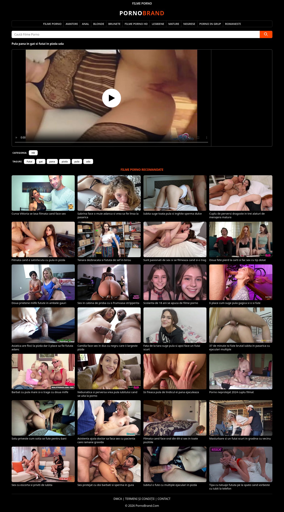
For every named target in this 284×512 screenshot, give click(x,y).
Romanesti (233, 24)
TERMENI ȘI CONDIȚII (139, 499)
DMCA (118, 499)
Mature (173, 24)
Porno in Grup (210, 24)
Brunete (114, 24)
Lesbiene (158, 24)
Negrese (189, 24)
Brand (141, 13)
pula (76, 161)
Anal (85, 24)
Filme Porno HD (136, 24)
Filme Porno (52, 24)
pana (52, 161)
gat (41, 161)
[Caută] (266, 34)
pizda (65, 161)
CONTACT (164, 499)
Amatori (72, 24)
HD (33, 152)
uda (88, 161)
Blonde (98, 24)
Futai (29, 161)
